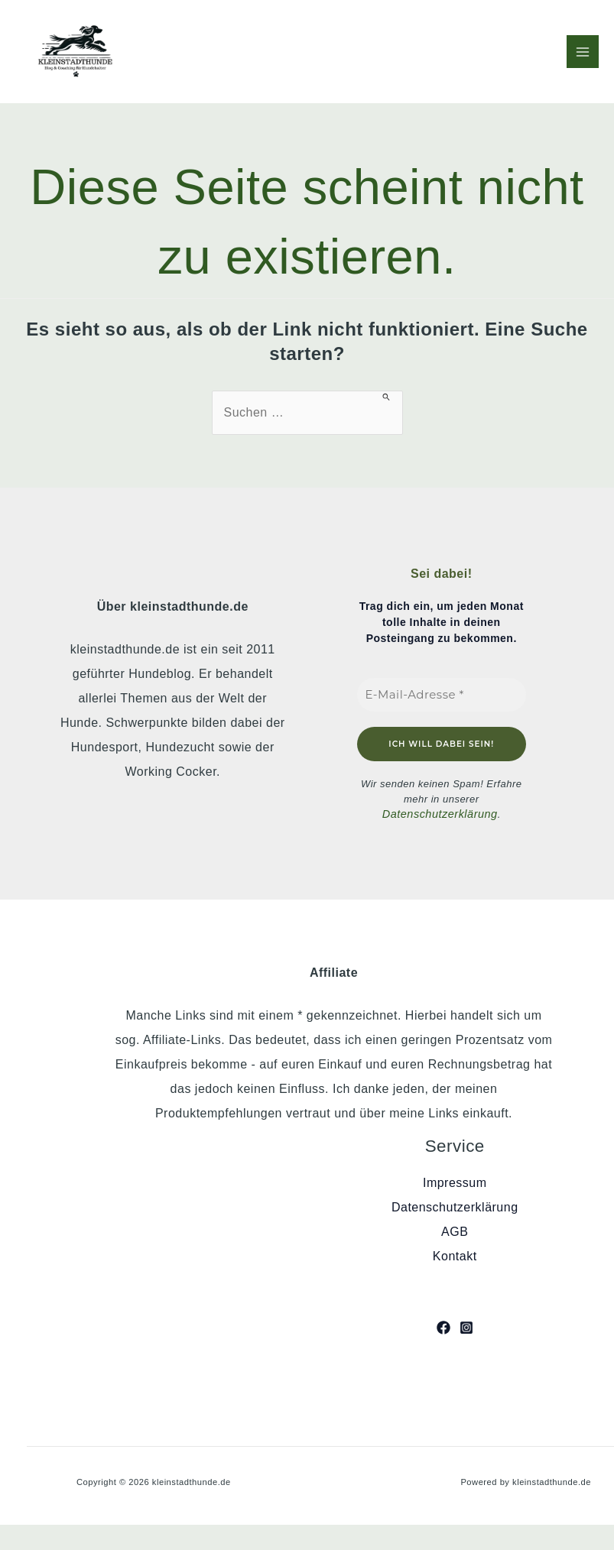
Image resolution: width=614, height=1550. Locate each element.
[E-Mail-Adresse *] (442, 694)
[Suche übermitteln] (386, 397)
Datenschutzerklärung (440, 813)
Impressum (455, 1181)
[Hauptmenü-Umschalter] (583, 51)
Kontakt (455, 1254)
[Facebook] (443, 1325)
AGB (454, 1230)
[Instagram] (466, 1325)
